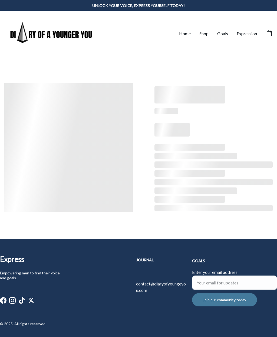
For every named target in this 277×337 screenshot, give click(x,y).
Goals (222, 33)
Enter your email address (215, 275)
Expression (247, 33)
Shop (204, 33)
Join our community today (224, 303)
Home (185, 33)
